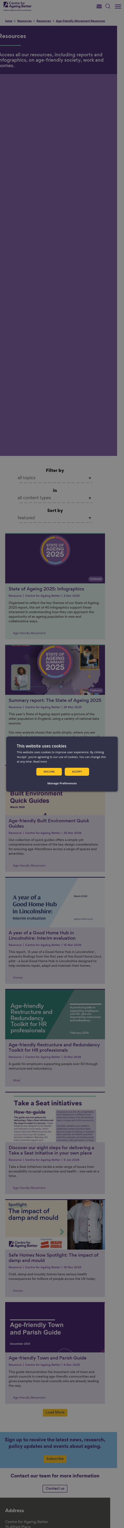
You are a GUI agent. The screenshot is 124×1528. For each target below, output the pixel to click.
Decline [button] (49, 771)
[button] (62, 783)
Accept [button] (77, 771)
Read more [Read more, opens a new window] (40, 761)
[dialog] (62, 764)
